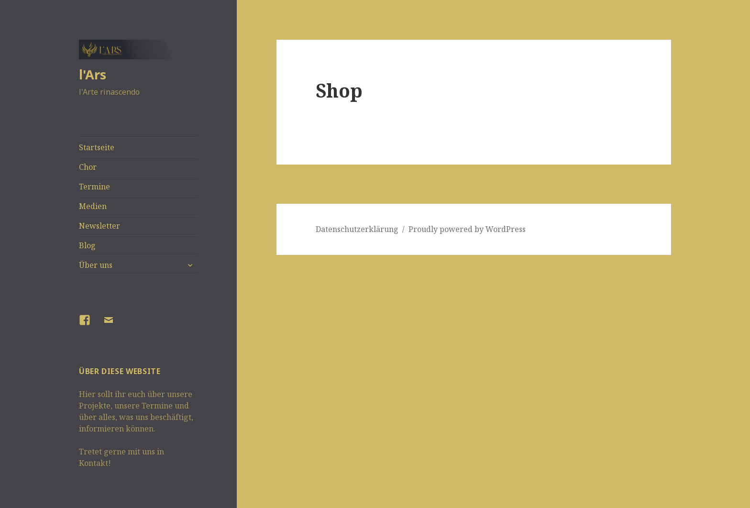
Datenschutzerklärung (357, 229)
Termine (94, 186)
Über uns (95, 265)
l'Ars (92, 74)
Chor (88, 167)
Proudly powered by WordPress (467, 229)
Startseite (96, 147)
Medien (93, 206)
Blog (87, 245)
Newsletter (99, 226)
